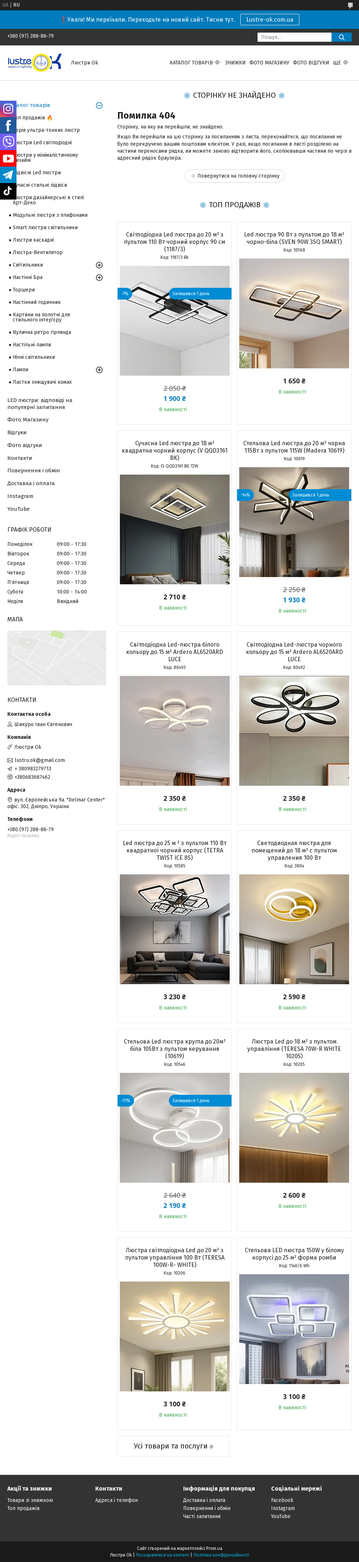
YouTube (18, 509)
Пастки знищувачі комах (42, 382)
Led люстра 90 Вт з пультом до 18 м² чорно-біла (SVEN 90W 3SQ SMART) (294, 238)
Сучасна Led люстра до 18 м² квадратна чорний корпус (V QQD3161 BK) (174, 450)
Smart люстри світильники (45, 227)
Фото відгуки (311, 63)
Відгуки (17, 432)
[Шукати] (342, 37)
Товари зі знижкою (30, 1500)
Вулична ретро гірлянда (42, 332)
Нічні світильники (34, 357)
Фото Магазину (27, 419)
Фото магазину (269, 63)
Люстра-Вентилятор (38, 252)
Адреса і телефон (116, 1500)
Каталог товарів (191, 63)
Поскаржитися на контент (162, 1555)
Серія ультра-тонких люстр (46, 130)
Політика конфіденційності (221, 1555)
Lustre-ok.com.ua (269, 19)
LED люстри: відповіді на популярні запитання (40, 403)
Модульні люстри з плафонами (50, 215)
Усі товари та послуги (171, 1446)
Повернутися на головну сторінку (238, 176)
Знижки (235, 63)
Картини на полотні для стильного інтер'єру (41, 317)
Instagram (20, 496)
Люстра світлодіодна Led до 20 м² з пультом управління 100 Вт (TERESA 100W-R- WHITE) (175, 1257)
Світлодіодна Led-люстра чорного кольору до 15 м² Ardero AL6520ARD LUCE (294, 652)
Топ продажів (23, 1508)
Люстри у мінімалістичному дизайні (45, 157)
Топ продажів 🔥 (33, 118)
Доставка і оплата (31, 483)
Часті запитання (202, 1516)
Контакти (19, 458)
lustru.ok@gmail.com (40, 760)
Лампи (20, 370)
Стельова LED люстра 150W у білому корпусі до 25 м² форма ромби (294, 1254)
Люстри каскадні (33, 240)
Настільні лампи (32, 345)
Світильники (28, 265)
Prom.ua (214, 1548)
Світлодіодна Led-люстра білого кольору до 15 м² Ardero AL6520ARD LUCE (174, 652)
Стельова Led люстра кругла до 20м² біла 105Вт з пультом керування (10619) (175, 1049)
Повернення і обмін (33, 470)
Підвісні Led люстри (37, 173)
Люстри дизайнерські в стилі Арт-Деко (48, 200)
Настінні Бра (27, 277)
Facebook (282, 1500)
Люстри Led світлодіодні (42, 143)
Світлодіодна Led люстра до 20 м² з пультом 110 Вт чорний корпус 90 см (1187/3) (174, 242)
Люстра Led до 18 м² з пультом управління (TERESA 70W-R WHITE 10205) (294, 1049)
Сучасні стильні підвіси (40, 185)
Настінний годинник (37, 302)
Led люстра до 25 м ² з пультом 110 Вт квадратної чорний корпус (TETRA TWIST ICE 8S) (174, 850)
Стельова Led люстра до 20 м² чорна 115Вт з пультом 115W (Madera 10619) (294, 447)
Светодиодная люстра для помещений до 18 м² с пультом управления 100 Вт (294, 850)
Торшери (24, 290)
